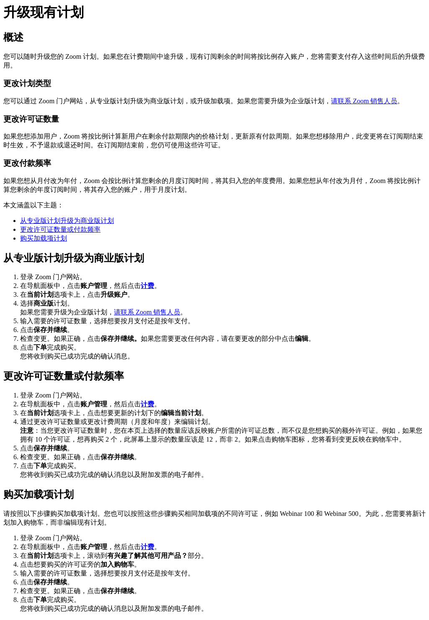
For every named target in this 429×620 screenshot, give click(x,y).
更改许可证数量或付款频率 (60, 229)
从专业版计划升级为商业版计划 (67, 220)
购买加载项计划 (43, 238)
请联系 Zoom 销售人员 (364, 101)
